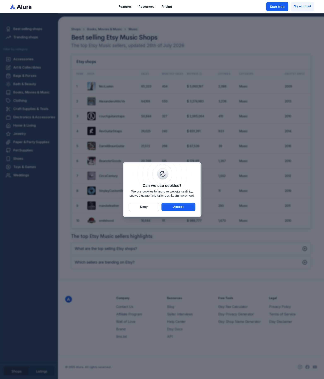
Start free (277, 7)
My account (302, 6)
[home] (20, 6)
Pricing (166, 6)
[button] (125, 6)
